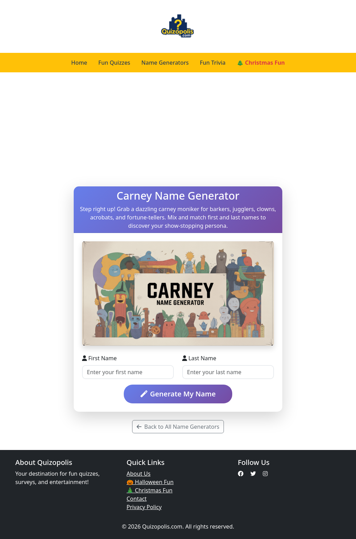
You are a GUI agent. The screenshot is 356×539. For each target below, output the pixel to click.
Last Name (199, 358)
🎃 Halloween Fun (150, 482)
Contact (137, 498)
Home (79, 62)
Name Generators (165, 62)
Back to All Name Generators (178, 427)
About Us (139, 473)
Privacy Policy (144, 507)
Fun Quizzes (114, 62)
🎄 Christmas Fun (261, 62)
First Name (99, 358)
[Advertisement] (178, 129)
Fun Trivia (213, 62)
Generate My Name (178, 394)
